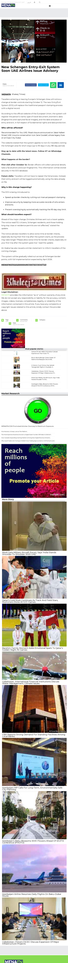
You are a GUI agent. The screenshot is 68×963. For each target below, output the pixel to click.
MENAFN (6, 98)
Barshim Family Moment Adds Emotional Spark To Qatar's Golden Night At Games (32, 651)
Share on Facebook (31, 88)
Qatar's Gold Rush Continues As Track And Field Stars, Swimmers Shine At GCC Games (30, 604)
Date (4, 87)
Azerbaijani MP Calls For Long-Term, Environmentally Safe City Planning (32, 790)
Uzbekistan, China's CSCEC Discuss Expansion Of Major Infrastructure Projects (30, 943)
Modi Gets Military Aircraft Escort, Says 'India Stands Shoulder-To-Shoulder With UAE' (29, 556)
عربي (29, 2)
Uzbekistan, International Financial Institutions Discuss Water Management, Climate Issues (34, 685)
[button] (34, 2)
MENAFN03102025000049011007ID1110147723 (23, 268)
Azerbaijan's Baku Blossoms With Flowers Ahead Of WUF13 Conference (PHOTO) (33, 843)
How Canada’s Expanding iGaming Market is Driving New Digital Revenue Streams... (26, 441)
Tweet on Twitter (43, 88)
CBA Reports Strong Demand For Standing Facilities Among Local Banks (33, 737)
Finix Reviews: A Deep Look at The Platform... (14, 435)
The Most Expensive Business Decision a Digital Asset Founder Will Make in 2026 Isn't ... (26, 438)
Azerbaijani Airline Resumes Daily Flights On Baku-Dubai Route (31, 896)
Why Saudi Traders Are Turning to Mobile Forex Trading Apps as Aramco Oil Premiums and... (28, 444)
